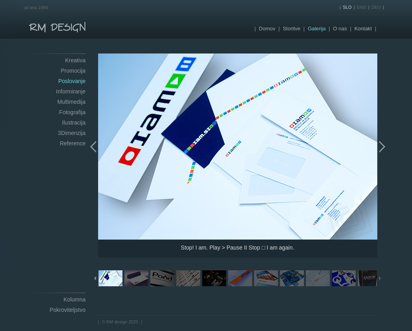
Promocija (73, 70)
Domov (267, 29)
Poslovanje (72, 81)
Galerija (317, 29)
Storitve (291, 29)
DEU (375, 7)
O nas (340, 29)
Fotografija (72, 112)
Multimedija (71, 102)
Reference (73, 143)
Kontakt (363, 29)
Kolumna (74, 299)
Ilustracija (73, 122)
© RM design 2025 (120, 321)
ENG (362, 7)
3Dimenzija (71, 133)
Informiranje (71, 91)
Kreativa (75, 60)
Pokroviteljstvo (67, 310)
